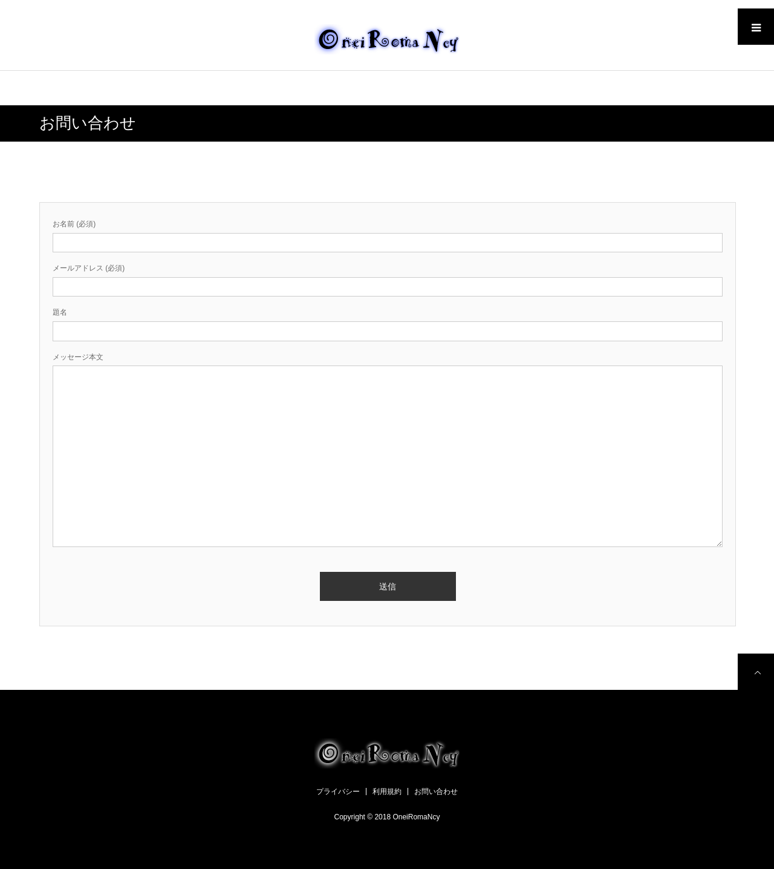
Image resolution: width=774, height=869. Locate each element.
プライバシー (338, 791)
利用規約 (387, 791)
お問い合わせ (436, 791)
